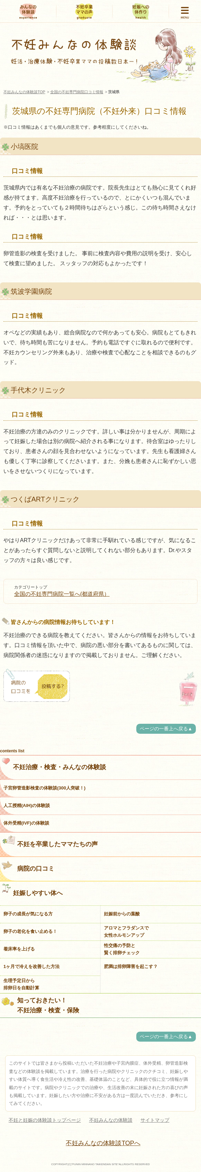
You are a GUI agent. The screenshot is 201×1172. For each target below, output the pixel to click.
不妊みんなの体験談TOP (24, 92)
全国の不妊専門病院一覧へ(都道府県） (61, 594)
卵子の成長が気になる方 (28, 913)
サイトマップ (154, 1120)
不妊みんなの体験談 (111, 1120)
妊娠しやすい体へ (32, 890)
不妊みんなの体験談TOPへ (103, 1143)
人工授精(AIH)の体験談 (26, 805)
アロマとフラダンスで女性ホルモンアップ (126, 931)
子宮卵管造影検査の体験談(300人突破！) (44, 788)
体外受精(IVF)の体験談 (26, 823)
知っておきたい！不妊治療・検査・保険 (40, 1005)
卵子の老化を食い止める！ (30, 931)
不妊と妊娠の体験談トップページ (45, 1120)
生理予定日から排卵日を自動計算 (21, 984)
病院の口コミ (28, 865)
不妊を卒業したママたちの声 (50, 841)
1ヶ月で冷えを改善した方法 (31, 966)
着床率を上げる (19, 948)
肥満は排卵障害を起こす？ (131, 966)
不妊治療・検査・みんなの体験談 (54, 764)
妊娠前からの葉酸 (122, 913)
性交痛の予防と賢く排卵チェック (122, 949)
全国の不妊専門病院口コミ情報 (76, 92)
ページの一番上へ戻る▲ (166, 728)
